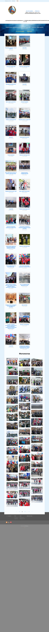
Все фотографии (29, 10)
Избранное (37, 10)
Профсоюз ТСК (22, 518)
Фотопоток (16, 517)
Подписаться (22, 517)
